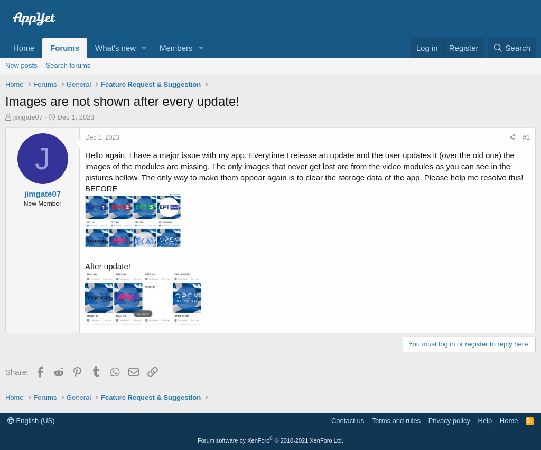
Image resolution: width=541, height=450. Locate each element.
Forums (64, 47)
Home (23, 47)
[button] (144, 48)
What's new (115, 47)
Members (176, 47)
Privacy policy (449, 421)
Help (485, 421)
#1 (526, 137)
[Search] (512, 48)
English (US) (31, 421)
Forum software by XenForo (270, 440)
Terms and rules (396, 421)
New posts (21, 65)
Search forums (68, 65)
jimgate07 (28, 117)
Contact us (347, 421)
